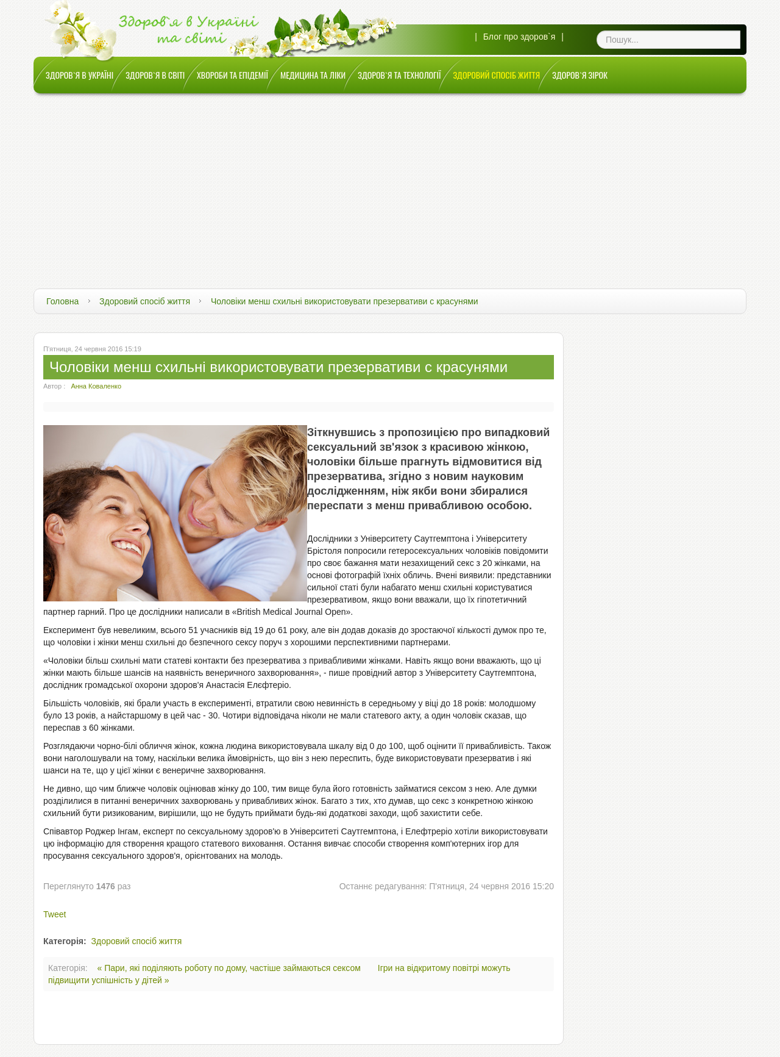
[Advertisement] (390, 184)
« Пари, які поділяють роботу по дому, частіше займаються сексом (230, 968)
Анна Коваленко (96, 386)
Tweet (54, 914)
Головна (62, 301)
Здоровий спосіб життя (144, 301)
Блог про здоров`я (519, 36)
